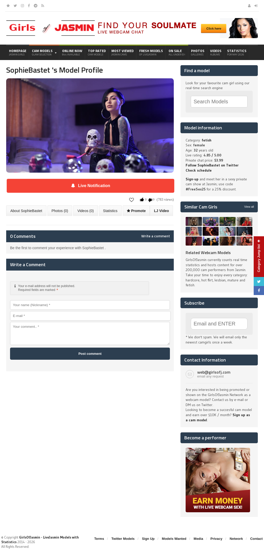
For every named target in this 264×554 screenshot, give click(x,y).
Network (236, 539)
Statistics (236, 52)
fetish (206, 140)
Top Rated (97, 52)
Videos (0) (85, 211)
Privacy (216, 539)
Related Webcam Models (208, 252)
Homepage (17, 52)
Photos (197, 52)
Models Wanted (174, 539)
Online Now (72, 52)
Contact (256, 539)
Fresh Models (151, 52)
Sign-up (192, 179)
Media (198, 539)
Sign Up (148, 539)
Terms (99, 539)
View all (249, 206)
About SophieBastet (26, 211)
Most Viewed (122, 52)
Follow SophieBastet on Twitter (212, 165)
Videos (215, 52)
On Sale (177, 52)
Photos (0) (60, 211)
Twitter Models (123, 539)
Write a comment (155, 236)
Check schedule (199, 170)
